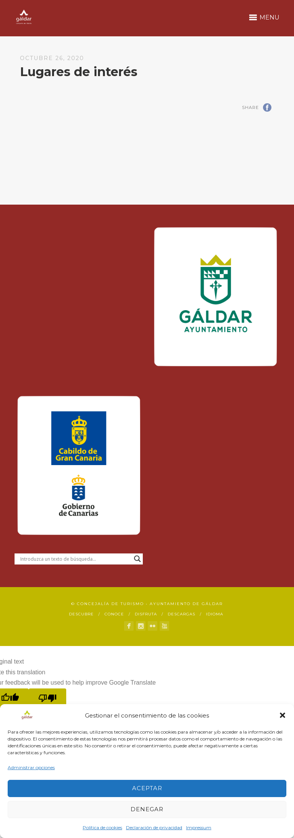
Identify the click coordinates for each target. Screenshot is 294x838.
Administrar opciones (31, 767)
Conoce (114, 614)
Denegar (147, 809)
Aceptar (147, 788)
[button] (282, 715)
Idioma (214, 614)
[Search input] (75, 558)
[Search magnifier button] (137, 558)
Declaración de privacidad (154, 827)
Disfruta (146, 614)
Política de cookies (102, 827)
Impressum (198, 827)
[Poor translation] (47, 698)
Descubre (81, 614)
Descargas (181, 614)
